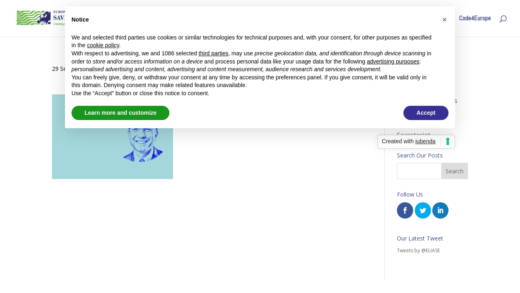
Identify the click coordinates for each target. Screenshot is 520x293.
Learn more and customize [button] (120, 112)
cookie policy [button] (103, 45)
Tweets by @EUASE (418, 250)
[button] (444, 19)
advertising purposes (393, 61)
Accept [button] (426, 112)
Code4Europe (475, 18)
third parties (213, 53)
